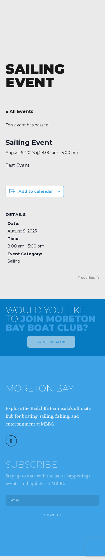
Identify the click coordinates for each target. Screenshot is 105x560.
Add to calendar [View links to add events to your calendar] (35, 191)
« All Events (19, 111)
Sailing (14, 261)
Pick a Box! (87, 277)
